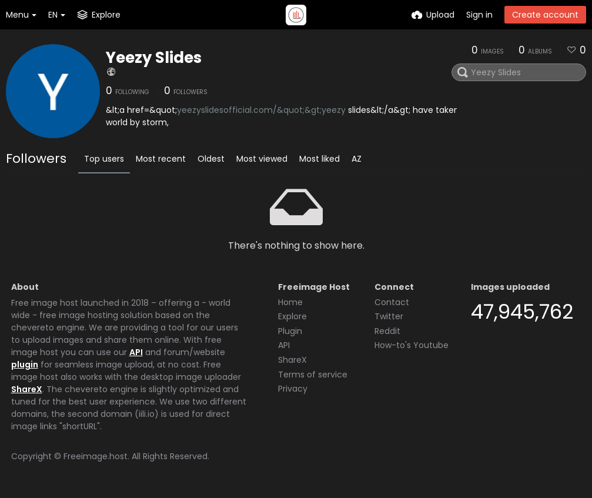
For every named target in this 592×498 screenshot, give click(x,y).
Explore (292, 316)
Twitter (388, 316)
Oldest (211, 159)
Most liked (319, 159)
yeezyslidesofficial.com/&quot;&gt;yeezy (261, 110)
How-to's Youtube (411, 345)
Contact (391, 302)
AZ (357, 159)
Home (290, 302)
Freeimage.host (95, 456)
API (136, 352)
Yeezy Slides (154, 57)
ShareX (26, 389)
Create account (545, 15)
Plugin (290, 331)
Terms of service (312, 374)
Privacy (292, 389)
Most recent (161, 159)
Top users (104, 159)
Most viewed (261, 159)
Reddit (387, 331)
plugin (24, 364)
